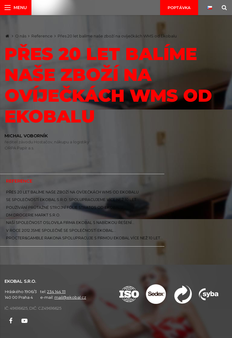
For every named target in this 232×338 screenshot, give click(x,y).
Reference (42, 35)
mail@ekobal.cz (70, 297)
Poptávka (179, 7)
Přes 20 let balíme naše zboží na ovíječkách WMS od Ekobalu (117, 35)
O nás (20, 35)
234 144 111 (56, 291)
